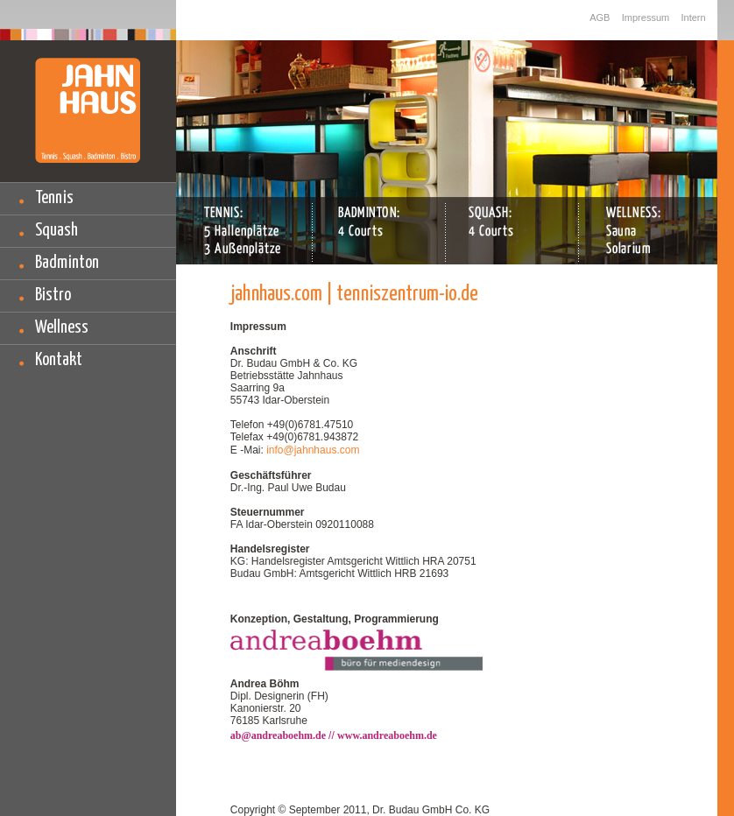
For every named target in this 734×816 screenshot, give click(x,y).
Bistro (53, 295)
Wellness (61, 328)
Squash (56, 230)
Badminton (67, 263)
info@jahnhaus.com (312, 450)
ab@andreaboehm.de (279, 735)
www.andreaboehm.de (387, 735)
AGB (599, 17)
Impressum (645, 17)
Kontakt (58, 360)
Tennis (54, 198)
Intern (693, 17)
